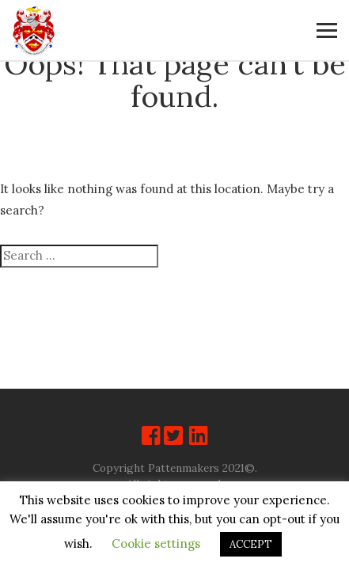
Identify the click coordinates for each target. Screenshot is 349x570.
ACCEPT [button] (251, 544)
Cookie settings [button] (156, 543)
